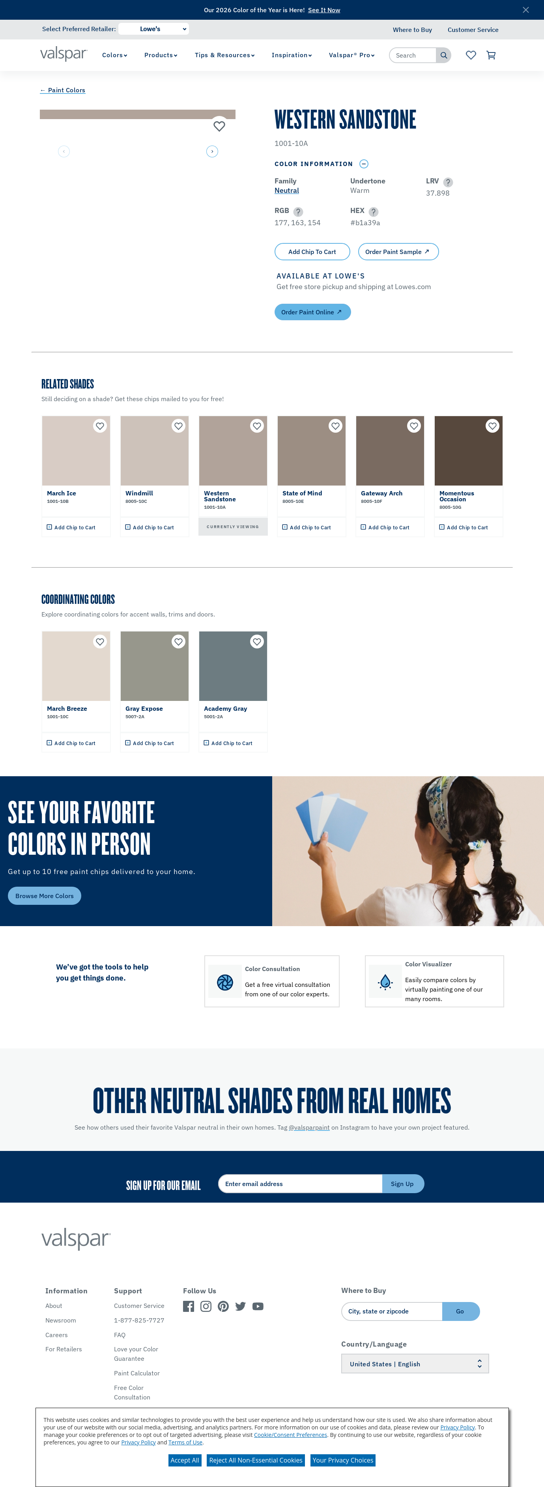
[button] (212, 152)
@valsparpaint (309, 1127)
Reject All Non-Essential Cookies (256, 1460)
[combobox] (413, 55)
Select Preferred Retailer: (79, 29)
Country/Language (374, 1344)
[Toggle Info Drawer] (364, 163)
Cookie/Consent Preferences (290, 1434)
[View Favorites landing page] (470, 55)
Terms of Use (185, 1442)
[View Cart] (491, 55)
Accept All (185, 1460)
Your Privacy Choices (343, 1460)
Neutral (287, 190)
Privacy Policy (457, 1427)
